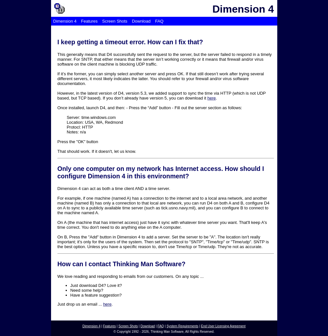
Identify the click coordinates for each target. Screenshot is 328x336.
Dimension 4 (65, 21)
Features (89, 21)
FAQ (159, 21)
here (211, 98)
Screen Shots (114, 21)
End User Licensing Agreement (223, 326)
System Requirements (182, 326)
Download (141, 21)
